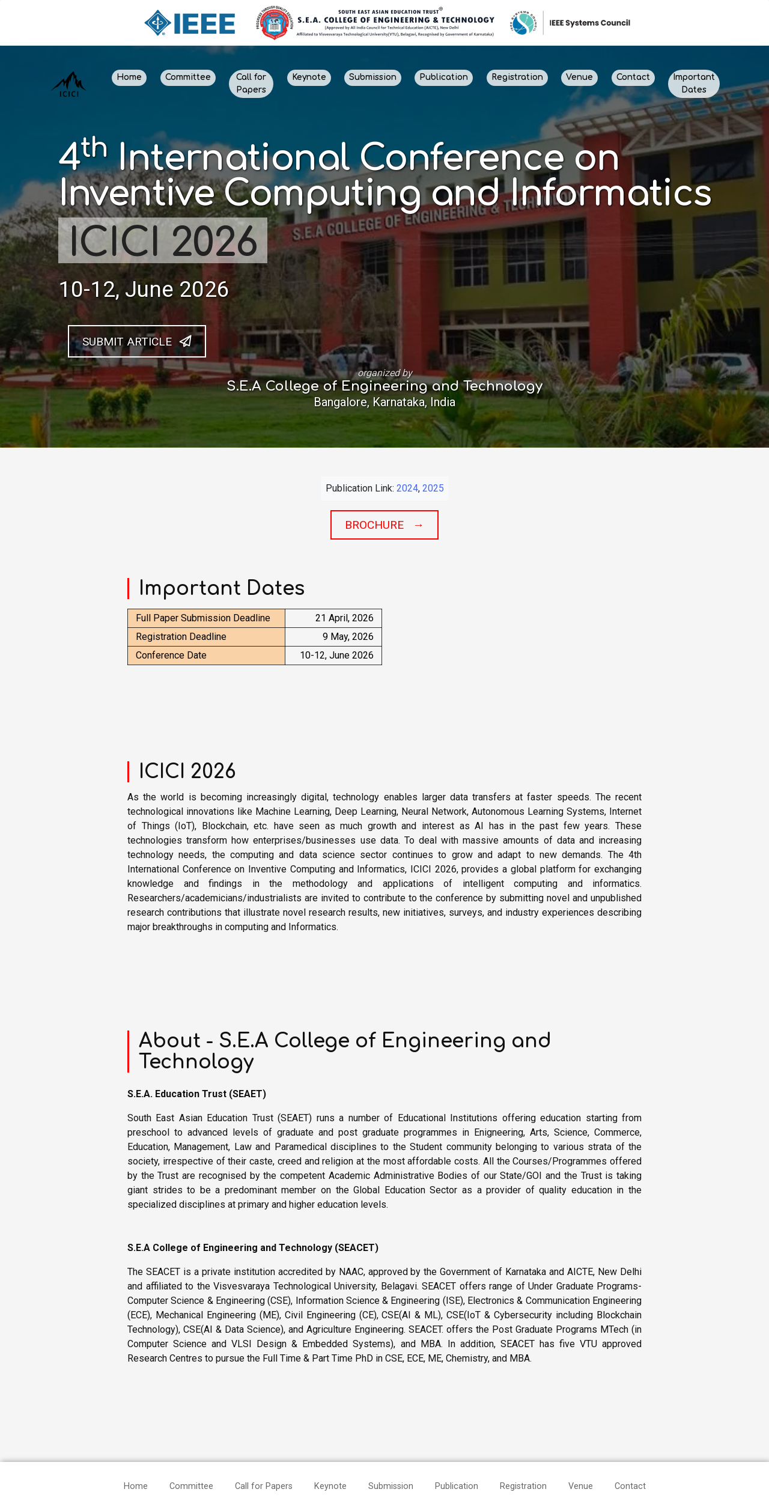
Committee (188, 77)
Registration (517, 77)
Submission (373, 77)
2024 (407, 488)
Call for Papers (251, 83)
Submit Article (137, 341)
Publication (443, 77)
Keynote (309, 77)
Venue (579, 77)
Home (129, 77)
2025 (433, 488)
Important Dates (694, 83)
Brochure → (384, 525)
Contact (633, 77)
